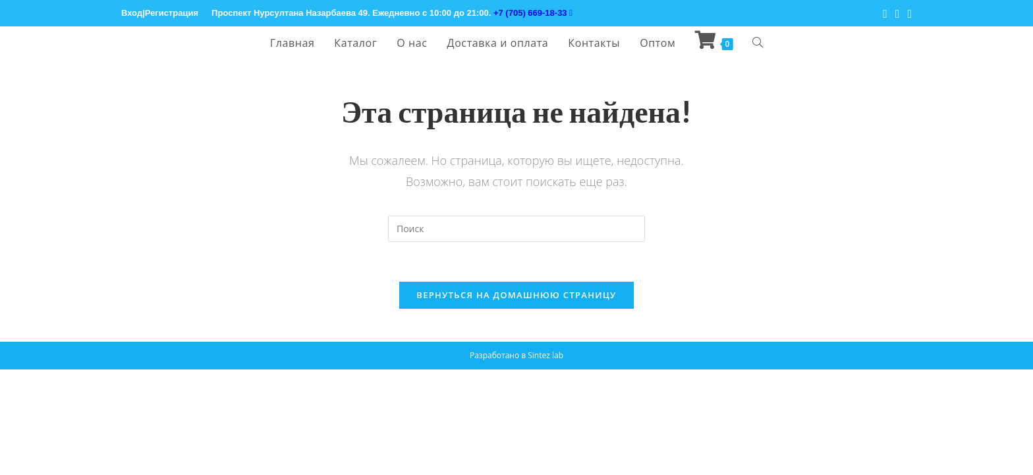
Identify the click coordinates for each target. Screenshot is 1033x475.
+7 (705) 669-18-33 (532, 13)
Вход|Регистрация (159, 13)
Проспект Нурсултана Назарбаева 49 (289, 13)
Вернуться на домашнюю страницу (516, 295)
